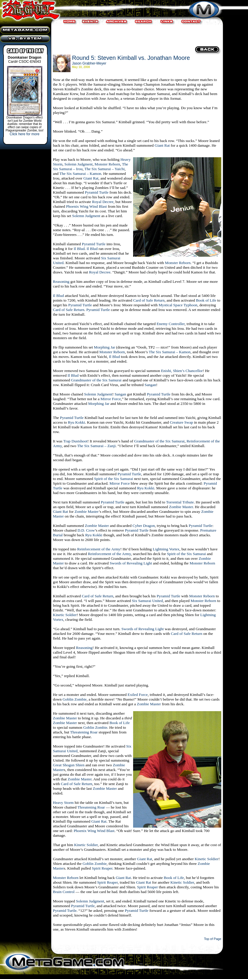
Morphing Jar (104, 347)
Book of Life (206, 300)
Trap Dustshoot (75, 441)
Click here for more (24, 134)
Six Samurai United (147, 600)
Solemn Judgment (78, 164)
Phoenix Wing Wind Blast (86, 206)
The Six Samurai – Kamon (80, 173)
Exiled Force (138, 694)
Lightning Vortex (166, 549)
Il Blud (79, 248)
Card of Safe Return (149, 300)
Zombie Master (181, 507)
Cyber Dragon (144, 525)
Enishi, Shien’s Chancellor (182, 370)
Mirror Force (110, 399)
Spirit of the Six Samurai (113, 478)
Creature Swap (181, 422)
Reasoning (61, 281)
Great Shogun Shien (68, 765)
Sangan (150, 385)
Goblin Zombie (75, 699)
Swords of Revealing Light (131, 563)
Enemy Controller (171, 324)
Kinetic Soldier (65, 615)
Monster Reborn (107, 164)
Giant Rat (162, 145)
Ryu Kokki (76, 422)
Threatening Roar (84, 732)
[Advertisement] (136, 35)
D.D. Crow (86, 530)
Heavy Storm (63, 802)
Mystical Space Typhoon (178, 305)
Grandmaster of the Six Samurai (96, 380)
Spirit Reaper (102, 868)
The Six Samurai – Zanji (96, 446)
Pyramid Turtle (96, 192)
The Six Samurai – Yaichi (105, 169)
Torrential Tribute (180, 502)
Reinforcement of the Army (98, 549)
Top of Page (212, 939)
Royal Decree (102, 201)
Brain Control (64, 892)
